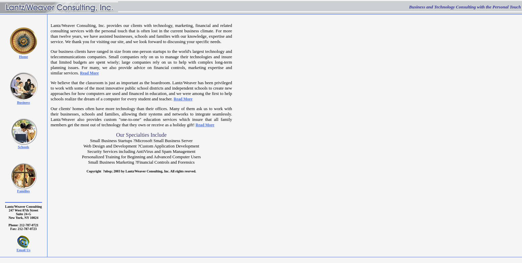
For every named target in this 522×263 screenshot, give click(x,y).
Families (23, 191)
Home (23, 57)
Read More (89, 73)
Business (23, 102)
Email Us (23, 250)
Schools (23, 147)
